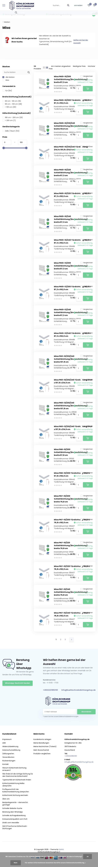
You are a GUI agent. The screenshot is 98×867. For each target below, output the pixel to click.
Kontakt (5, 764)
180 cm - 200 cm (12, 117)
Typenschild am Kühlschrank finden (16, 780)
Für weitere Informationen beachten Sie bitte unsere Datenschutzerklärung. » (55, 863)
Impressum (7, 739)
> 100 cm (9, 107)
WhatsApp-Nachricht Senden (17, 683)
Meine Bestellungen (41, 743)
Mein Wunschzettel (41, 750)
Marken (7, 22)
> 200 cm (9, 120)
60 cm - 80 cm (11, 101)
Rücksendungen (8, 761)
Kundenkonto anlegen (42, 739)
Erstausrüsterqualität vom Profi (14, 819)
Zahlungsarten (8, 753)
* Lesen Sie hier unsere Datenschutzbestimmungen (60, 716)
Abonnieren (86, 712)
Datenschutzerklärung (11, 750)
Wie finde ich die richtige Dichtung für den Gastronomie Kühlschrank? (17, 775)
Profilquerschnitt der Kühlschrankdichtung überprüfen (15, 790)
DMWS (61, 849)
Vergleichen (87, 76)
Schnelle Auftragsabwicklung (14, 815)
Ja (87, 856)
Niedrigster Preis (79, 66)
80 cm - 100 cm (12, 104)
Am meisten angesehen (61, 66)
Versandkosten (8, 757)
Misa (5, 80)
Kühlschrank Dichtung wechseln (15, 795)
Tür (7, 90)
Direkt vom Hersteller (10, 822)
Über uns (5, 799)
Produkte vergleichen (41, 753)
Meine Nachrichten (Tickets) (44, 746)
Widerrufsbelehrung (10, 746)
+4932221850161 (50, 690)
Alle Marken (8, 77)
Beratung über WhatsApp (12, 812)
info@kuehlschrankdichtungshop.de (78, 690)
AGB (4, 743)
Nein (15, 863)
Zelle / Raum (10, 131)
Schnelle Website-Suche (12, 808)
